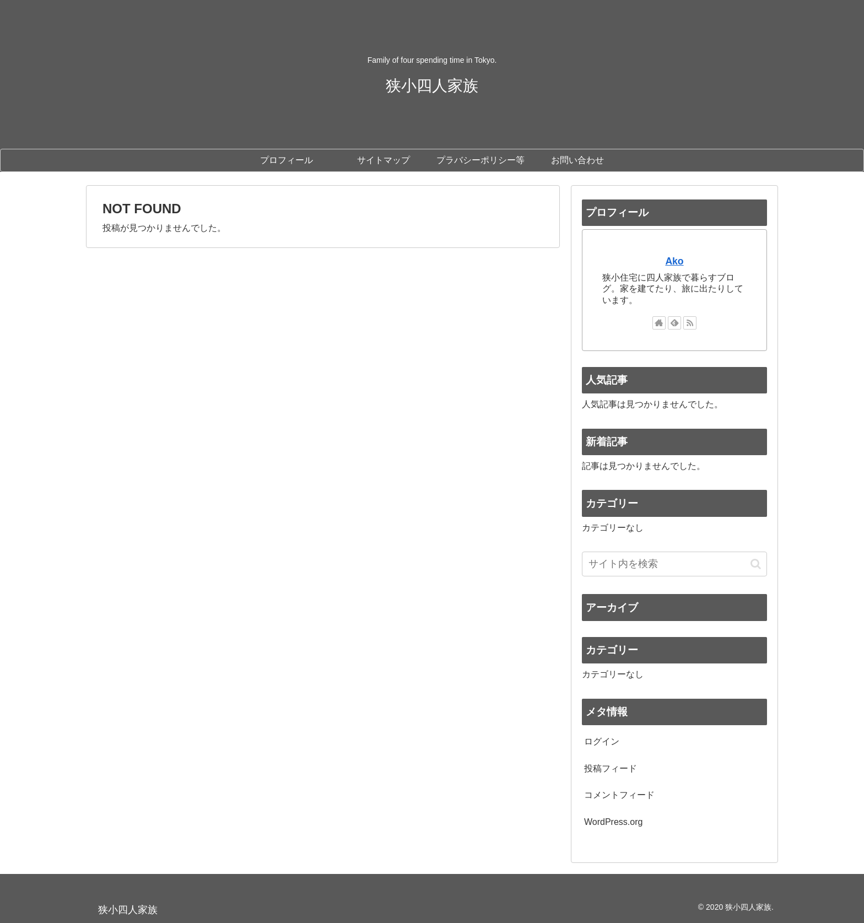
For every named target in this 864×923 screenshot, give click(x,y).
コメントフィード (619, 795)
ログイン (601, 741)
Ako (674, 261)
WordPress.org (613, 822)
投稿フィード (610, 768)
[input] (674, 564)
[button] (755, 564)
